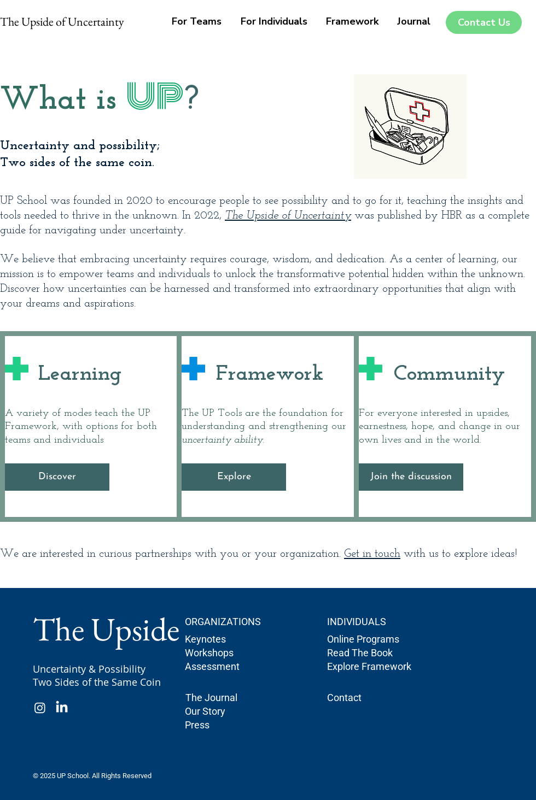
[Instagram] (40, 708)
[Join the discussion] (411, 477)
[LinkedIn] (62, 708)
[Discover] (57, 477)
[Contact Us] (484, 22)
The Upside (106, 629)
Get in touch (372, 554)
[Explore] (234, 477)
